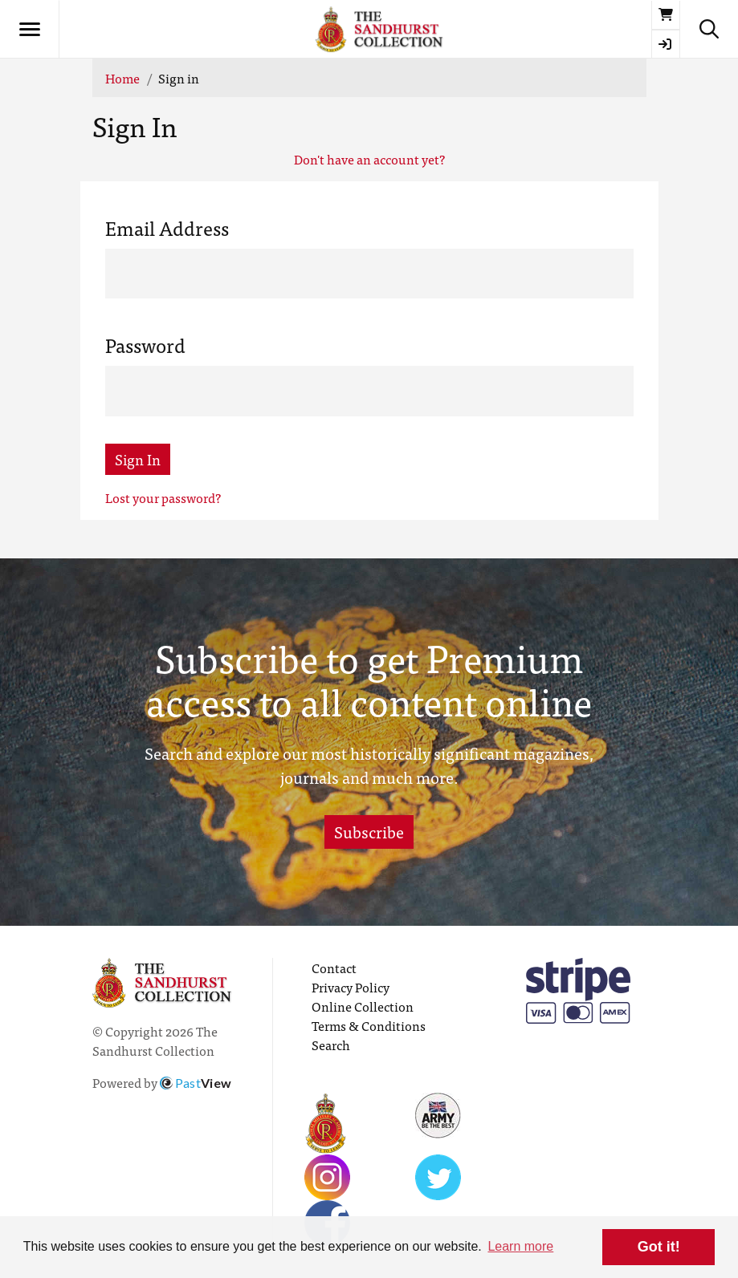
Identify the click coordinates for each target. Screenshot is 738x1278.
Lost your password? (163, 497)
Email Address (167, 227)
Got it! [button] (659, 1247)
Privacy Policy (350, 986)
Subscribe (369, 831)
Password (145, 345)
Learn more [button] (520, 1246)
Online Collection (363, 1006)
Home (122, 77)
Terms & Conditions (369, 1025)
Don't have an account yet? (369, 158)
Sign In (138, 459)
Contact (334, 967)
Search (331, 1044)
